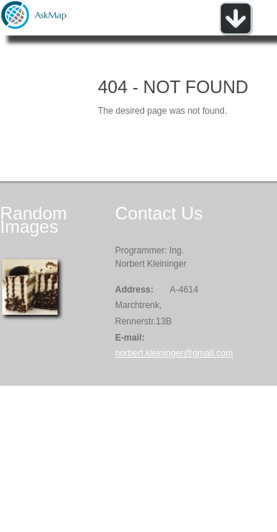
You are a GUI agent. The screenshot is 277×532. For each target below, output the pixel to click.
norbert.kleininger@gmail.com (174, 353)
